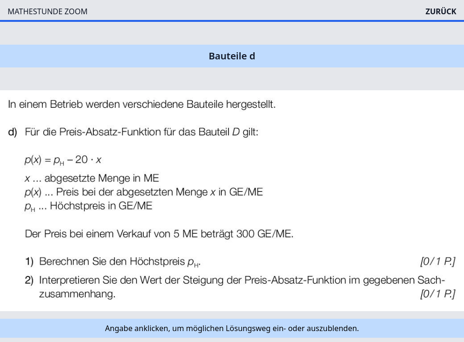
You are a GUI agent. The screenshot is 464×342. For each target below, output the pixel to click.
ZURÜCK (440, 11)
